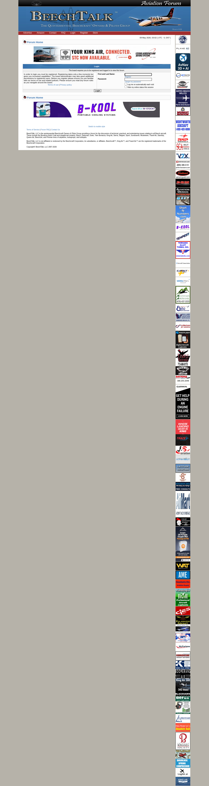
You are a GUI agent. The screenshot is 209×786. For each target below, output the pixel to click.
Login (72, 33)
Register (84, 33)
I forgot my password (133, 82)
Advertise (27, 33)
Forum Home (35, 42)
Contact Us (55, 130)
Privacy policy (66, 85)
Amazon (40, 33)
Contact (52, 33)
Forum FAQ (45, 130)
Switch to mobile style (96, 126)
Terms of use (53, 85)
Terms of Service (33, 130)
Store (95, 33)
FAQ (63, 33)
